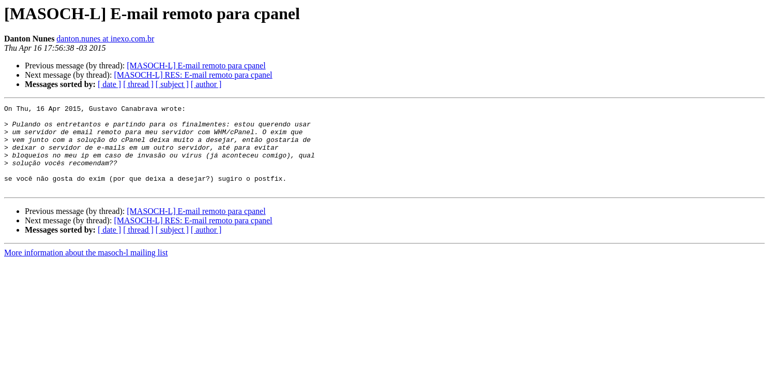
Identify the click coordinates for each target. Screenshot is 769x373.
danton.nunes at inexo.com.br (105, 38)
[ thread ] (138, 84)
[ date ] (109, 84)
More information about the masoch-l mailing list (86, 269)
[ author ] (206, 84)
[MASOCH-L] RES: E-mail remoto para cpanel (193, 74)
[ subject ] (172, 84)
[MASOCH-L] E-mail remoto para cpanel (196, 65)
